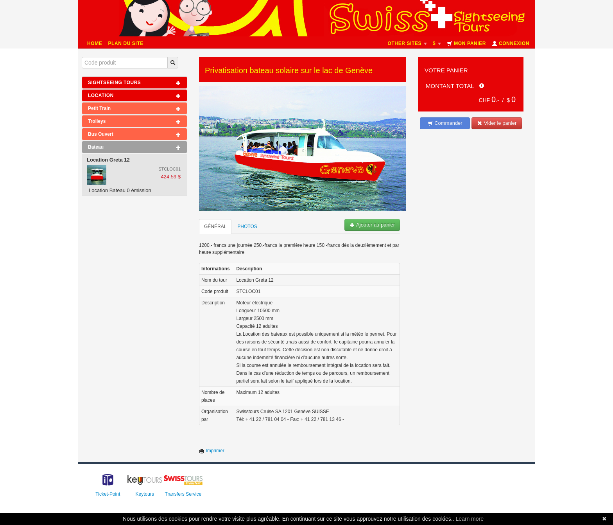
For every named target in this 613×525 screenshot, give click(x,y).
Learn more (469, 519)
